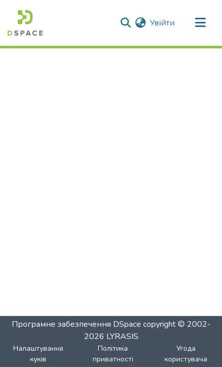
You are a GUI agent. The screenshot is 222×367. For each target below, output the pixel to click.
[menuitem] (140, 23)
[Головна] (25, 23)
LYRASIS (122, 336)
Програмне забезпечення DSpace (76, 324)
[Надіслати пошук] (125, 23)
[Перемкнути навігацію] (200, 23)
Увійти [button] (163, 23)
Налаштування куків (38, 354)
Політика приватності (113, 354)
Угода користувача (185, 354)
